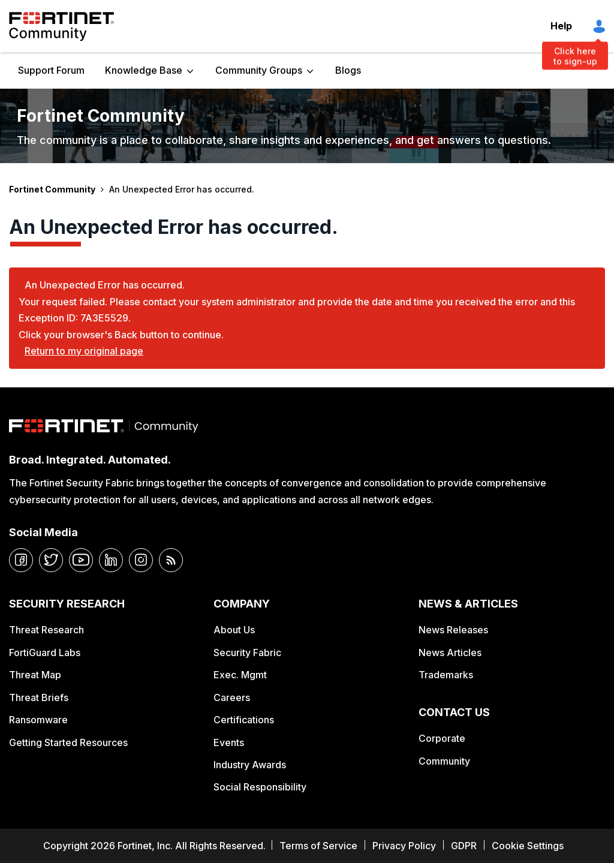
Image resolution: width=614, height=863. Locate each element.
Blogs (348, 70)
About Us (234, 630)
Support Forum (51, 70)
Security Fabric (247, 652)
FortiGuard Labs (44, 652)
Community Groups (258, 70)
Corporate (442, 738)
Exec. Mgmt (240, 675)
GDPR (464, 846)
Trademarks (446, 675)
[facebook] (21, 560)
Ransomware (38, 720)
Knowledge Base (143, 70)
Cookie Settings (528, 846)
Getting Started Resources (68, 742)
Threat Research (46, 630)
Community (444, 761)
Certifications (243, 720)
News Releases (453, 630)
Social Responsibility (259, 787)
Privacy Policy (404, 846)
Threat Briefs (38, 697)
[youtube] (81, 560)
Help (561, 26)
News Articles (450, 652)
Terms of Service (318, 846)
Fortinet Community (61, 26)
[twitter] (51, 560)
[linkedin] (111, 560)
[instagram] (141, 560)
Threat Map (35, 675)
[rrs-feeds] (171, 560)
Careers (231, 697)
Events (228, 742)
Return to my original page (84, 351)
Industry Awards (249, 765)
